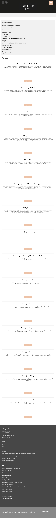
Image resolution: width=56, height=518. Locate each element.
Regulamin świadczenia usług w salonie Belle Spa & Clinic (16, 456)
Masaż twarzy (5, 30)
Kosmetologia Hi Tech (8, 28)
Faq (3, 446)
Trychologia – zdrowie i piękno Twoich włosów (14, 43)
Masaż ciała (5, 34)
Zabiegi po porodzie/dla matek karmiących (13, 38)
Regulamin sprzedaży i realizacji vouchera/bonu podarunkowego (18, 453)
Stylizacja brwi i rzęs (7, 54)
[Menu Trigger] (51, 3)
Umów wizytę (5, 449)
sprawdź (28, 81)
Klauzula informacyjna (8, 460)
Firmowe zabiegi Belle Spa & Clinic (11, 25)
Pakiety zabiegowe (7, 45)
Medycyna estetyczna (7, 52)
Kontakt (4, 451)
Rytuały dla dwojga (7, 47)
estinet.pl (48, 511)
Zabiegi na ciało (6, 36)
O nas (3, 444)
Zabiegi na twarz (6, 32)
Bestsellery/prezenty (28, 400)
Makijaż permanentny (8, 41)
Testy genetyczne (6, 49)
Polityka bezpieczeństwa (8, 458)
